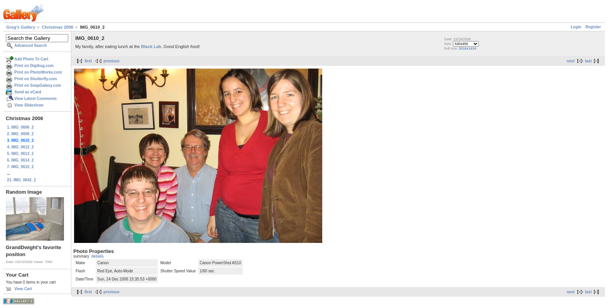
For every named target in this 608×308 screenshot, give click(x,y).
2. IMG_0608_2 (20, 134)
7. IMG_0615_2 (20, 167)
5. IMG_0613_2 (20, 153)
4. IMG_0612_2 (20, 147)
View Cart (23, 289)
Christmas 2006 (57, 27)
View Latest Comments (35, 98)
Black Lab (151, 46)
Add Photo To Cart (31, 59)
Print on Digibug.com (34, 66)
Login (576, 27)
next (571, 61)
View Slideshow (28, 105)
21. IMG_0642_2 (21, 180)
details (98, 256)
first (88, 61)
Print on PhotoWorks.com (38, 72)
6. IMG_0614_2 (20, 160)
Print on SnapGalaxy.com (37, 85)
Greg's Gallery (20, 27)
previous (112, 61)
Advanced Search (30, 45)
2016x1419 (467, 48)
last (588, 61)
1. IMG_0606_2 (20, 127)
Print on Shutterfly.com (35, 79)
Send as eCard (27, 92)
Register (593, 27)
